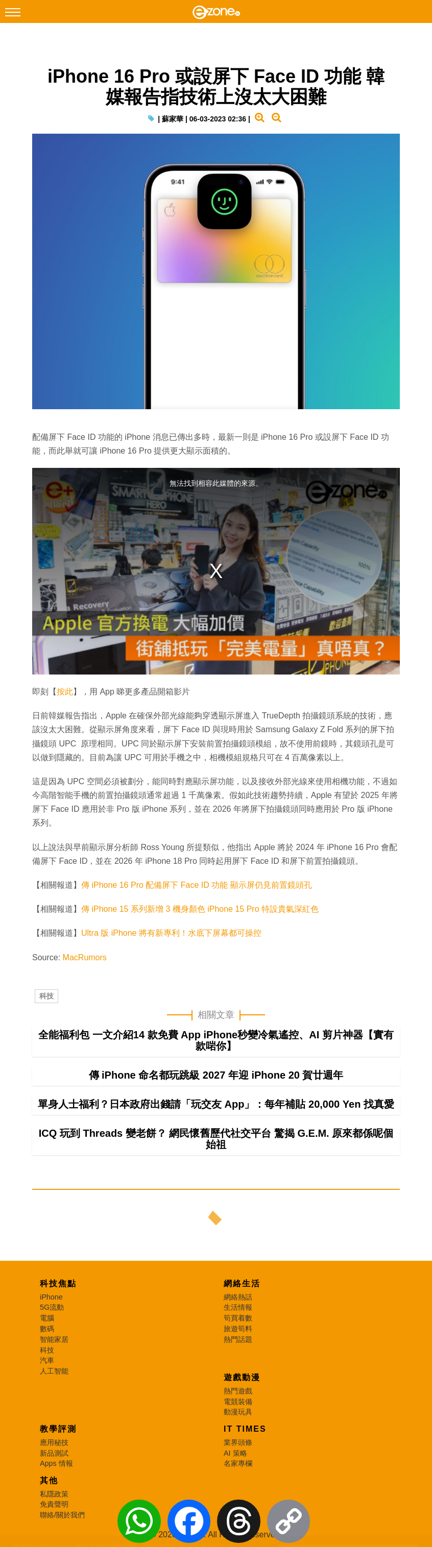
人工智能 (54, 1371)
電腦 (47, 1318)
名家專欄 (238, 1463)
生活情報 (238, 1307)
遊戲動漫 (242, 1377)
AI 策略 (235, 1453)
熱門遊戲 (238, 1391)
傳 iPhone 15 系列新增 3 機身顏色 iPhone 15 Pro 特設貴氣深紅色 (200, 909)
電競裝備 (238, 1402)
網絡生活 (242, 1283)
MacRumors (85, 957)
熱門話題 (238, 1339)
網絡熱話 (238, 1297)
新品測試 (54, 1453)
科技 (46, 996)
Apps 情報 (56, 1463)
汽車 (47, 1360)
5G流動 (52, 1307)
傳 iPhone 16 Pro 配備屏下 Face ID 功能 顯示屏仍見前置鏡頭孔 (196, 885)
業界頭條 (238, 1442)
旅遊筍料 (238, 1329)
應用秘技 (54, 1442)
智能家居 (54, 1339)
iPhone (51, 1297)
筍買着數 (238, 1318)
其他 (49, 1480)
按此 (65, 691)
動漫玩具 (238, 1412)
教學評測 (58, 1429)
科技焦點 (58, 1283)
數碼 (47, 1329)
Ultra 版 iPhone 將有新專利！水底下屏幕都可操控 (171, 933)
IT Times (245, 1429)
